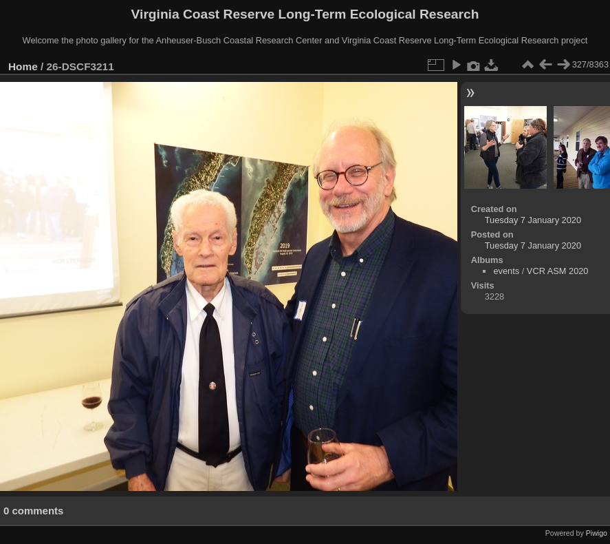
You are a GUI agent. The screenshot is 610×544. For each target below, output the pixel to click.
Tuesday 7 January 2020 (533, 220)
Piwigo (596, 533)
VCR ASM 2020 (558, 271)
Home (23, 66)
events (506, 271)
